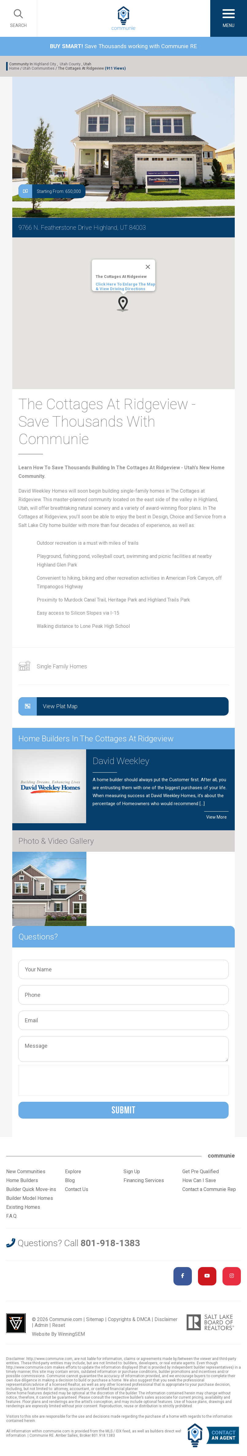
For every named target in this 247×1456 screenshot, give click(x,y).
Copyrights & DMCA (129, 1319)
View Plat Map (48, 706)
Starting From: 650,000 (49, 191)
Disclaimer (165, 1319)
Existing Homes (23, 1207)
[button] (123, 303)
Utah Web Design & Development (16, 1323)
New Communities (25, 1171)
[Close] (148, 266)
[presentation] (68, 1080)
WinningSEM (71, 1334)
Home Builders (22, 1180)
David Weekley (121, 760)
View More (216, 817)
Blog (70, 1180)
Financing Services (144, 1180)
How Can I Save (199, 1180)
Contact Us (76, 1189)
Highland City (45, 64)
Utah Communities (39, 68)
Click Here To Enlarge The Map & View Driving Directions (125, 286)
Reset (58, 1325)
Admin (41, 1325)
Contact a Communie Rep (209, 1189)
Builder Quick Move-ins (31, 1189)
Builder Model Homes (29, 1198)
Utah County (70, 64)
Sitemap (95, 1319)
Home (14, 68)
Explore (73, 1171)
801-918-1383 (110, 1243)
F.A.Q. (11, 1216)
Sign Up (132, 1171)
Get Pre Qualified (200, 1171)
